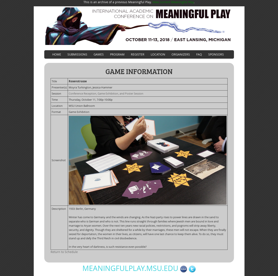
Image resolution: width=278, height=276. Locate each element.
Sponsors (216, 54)
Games (99, 54)
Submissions (77, 54)
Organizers (181, 54)
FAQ (199, 54)
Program (117, 54)
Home (56, 54)
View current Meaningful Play (173, 2)
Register (137, 54)
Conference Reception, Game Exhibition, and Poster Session (106, 93)
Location (158, 54)
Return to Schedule (64, 252)
